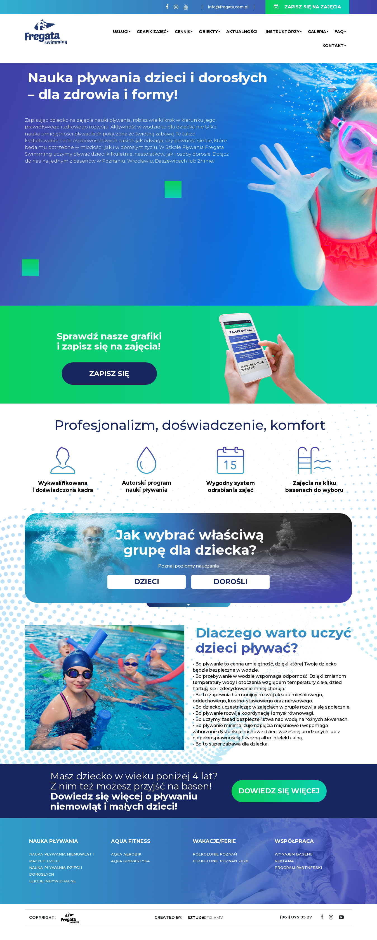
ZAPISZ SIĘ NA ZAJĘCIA (307, 7)
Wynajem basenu (293, 854)
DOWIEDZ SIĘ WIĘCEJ (279, 791)
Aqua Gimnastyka (130, 861)
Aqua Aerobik (126, 854)
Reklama (284, 861)
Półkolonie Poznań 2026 (220, 861)
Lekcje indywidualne (52, 881)
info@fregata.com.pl (228, 7)
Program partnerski (298, 867)
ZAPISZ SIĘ (109, 373)
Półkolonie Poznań (215, 854)
